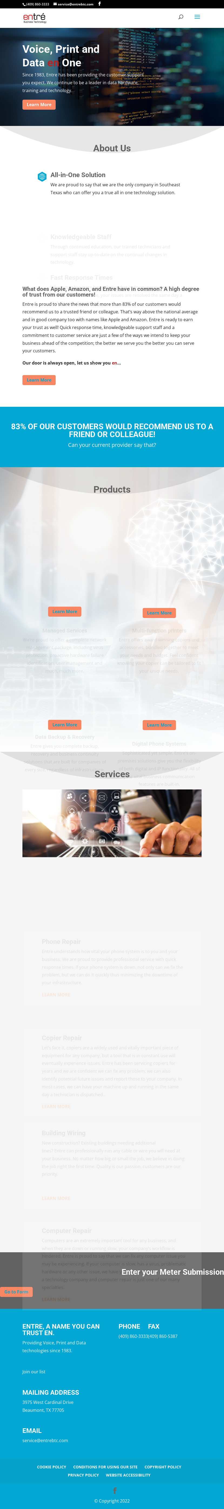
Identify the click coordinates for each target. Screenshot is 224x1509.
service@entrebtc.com (45, 1440)
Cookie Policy (51, 1466)
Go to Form (16, 1292)
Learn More (39, 105)
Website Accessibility (128, 1475)
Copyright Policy (163, 1466)
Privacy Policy (83, 1475)
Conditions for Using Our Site (105, 1466)
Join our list (33, 1372)
